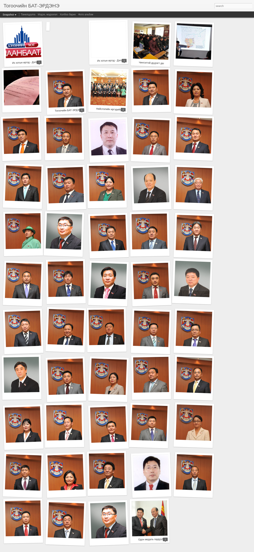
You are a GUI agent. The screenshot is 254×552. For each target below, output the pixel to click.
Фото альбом (85, 14)
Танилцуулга (28, 14)
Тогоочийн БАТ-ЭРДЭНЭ (69, 110)
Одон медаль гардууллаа (152, 539)
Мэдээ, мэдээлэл (47, 14)
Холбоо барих (68, 14)
